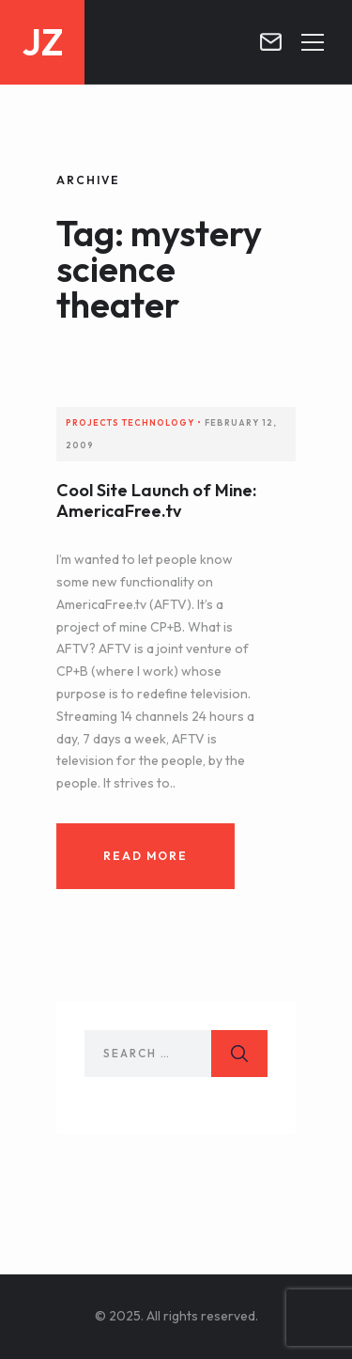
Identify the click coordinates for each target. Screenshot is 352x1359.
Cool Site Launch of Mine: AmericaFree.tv (156, 500)
